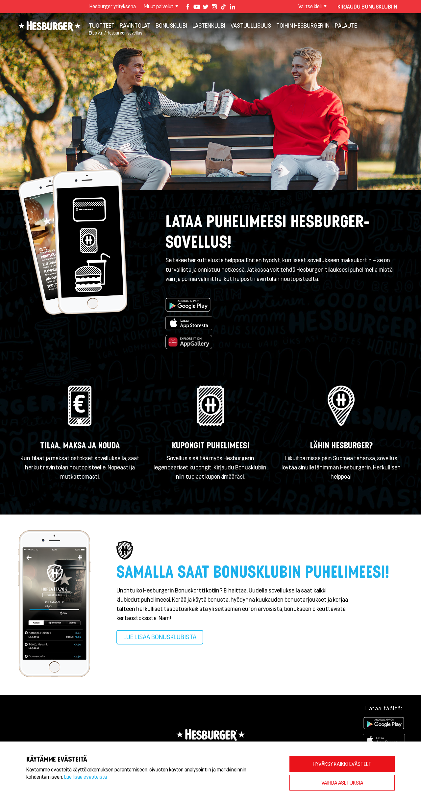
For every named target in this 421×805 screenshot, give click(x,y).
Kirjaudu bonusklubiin (367, 6)
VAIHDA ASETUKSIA (342, 782)
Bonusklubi (171, 25)
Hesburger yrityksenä (112, 6)
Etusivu (95, 33)
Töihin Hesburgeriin (303, 25)
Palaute (346, 25)
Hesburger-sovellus (124, 33)
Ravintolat (135, 25)
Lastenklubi (208, 25)
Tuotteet (101, 25)
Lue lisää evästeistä (85, 776)
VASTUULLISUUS (251, 25)
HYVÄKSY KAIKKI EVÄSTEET (342, 764)
